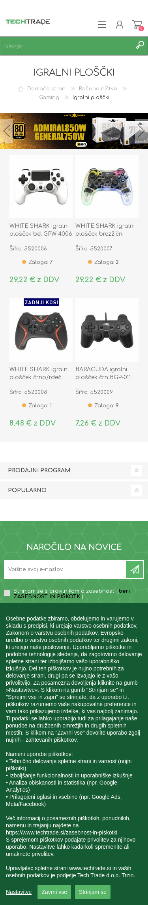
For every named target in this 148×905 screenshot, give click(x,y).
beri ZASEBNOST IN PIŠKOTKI (71, 594)
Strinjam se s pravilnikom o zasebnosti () (71, 594)
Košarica (137, 24)
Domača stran (46, 89)
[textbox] (66, 46)
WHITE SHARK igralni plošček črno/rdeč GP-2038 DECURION (39, 377)
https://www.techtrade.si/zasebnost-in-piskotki (61, 863)
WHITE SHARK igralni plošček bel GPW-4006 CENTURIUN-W (40, 234)
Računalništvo (98, 89)
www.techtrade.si (90, 898)
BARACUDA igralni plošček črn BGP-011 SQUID (103, 377)
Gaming (49, 97)
